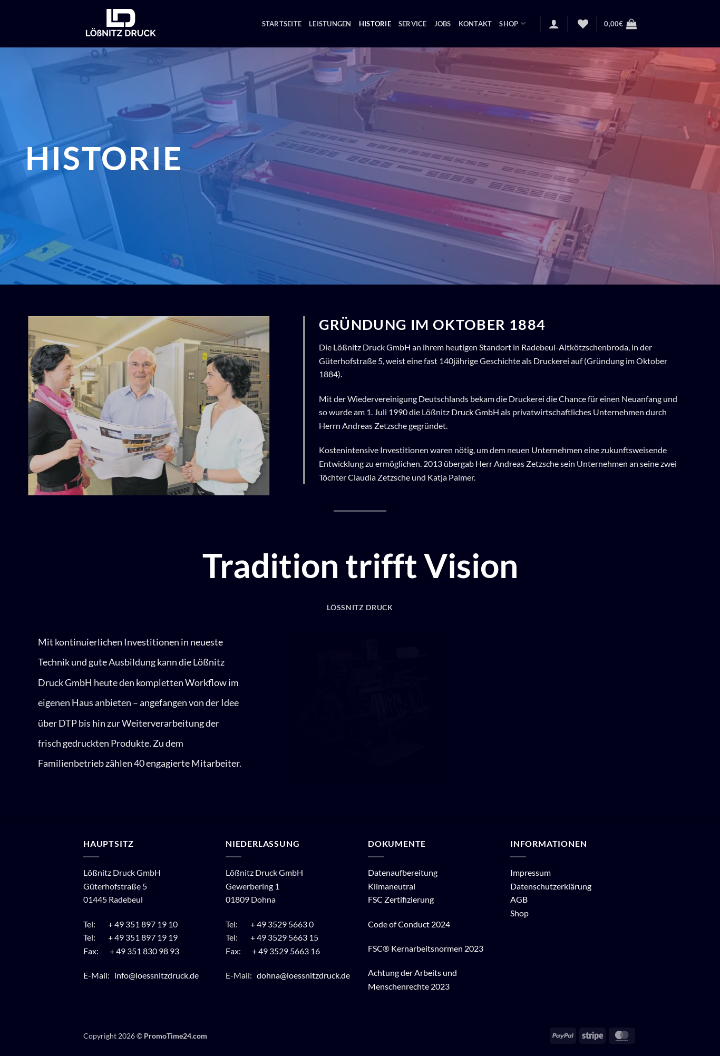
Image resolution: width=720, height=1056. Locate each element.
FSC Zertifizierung (401, 899)
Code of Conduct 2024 (409, 924)
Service (412, 23)
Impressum (530, 872)
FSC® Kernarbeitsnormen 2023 (425, 948)
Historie (375, 23)
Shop (512, 23)
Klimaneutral (391, 886)
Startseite (282, 23)
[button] (554, 23)
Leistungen (330, 23)
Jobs (442, 23)
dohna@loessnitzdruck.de (303, 975)
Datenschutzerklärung (550, 886)
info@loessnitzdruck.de (157, 975)
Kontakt (475, 23)
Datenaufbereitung (402, 872)
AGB (519, 899)
